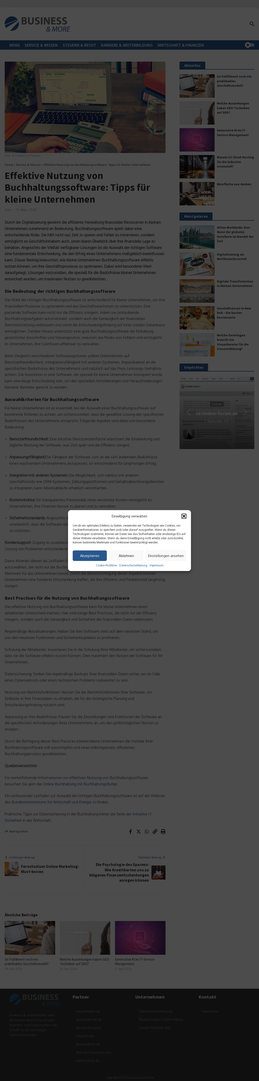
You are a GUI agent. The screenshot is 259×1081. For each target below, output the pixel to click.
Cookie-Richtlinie (106, 565)
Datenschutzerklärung (133, 565)
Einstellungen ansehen (166, 555)
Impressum (156, 565)
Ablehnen (126, 555)
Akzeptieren (89, 555)
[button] (184, 516)
